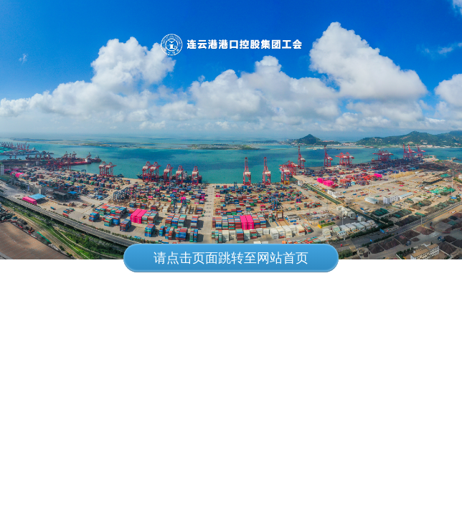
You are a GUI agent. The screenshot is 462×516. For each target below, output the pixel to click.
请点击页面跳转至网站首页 (231, 258)
